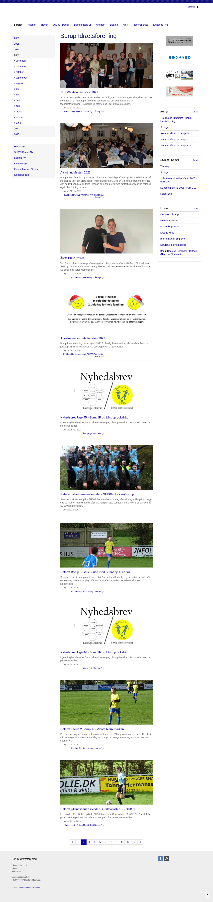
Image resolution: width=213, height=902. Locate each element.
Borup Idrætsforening (18, 13)
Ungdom (100, 24)
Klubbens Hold (160, 24)
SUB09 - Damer (61, 24)
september (20, 77)
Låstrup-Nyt (99, 111)
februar (18, 117)
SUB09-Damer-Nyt (84, 111)
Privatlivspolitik (25, 888)
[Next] (140, 842)
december (20, 60)
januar (18, 123)
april (17, 106)
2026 (16, 38)
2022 (16, 128)
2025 (16, 43)
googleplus (166, 858)
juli (16, 89)
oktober (19, 72)
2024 (16, 49)
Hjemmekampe (140, 24)
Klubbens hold (21, 174)
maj (17, 100)
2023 (16, 55)
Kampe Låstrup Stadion (26, 169)
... (134, 842)
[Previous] (73, 842)
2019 (16, 134)
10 (128, 842)
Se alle (196, 112)
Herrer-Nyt (99, 195)
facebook (160, 858)
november (20, 66)
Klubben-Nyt (69, 111)
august (18, 83)
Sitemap (191, 7)
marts (18, 111)
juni (16, 94)
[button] (199, 7)
